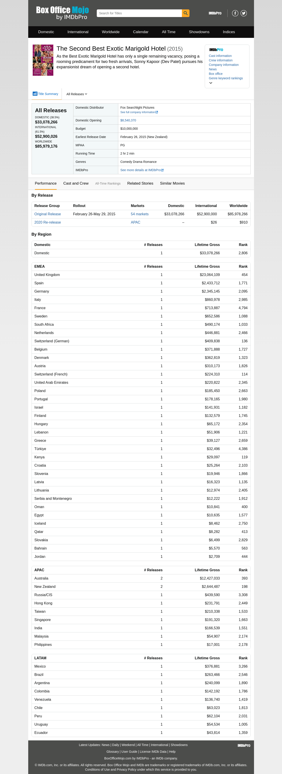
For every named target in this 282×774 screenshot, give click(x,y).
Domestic (46, 32)
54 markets (140, 214)
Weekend (128, 745)
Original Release (47, 214)
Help (172, 751)
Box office (216, 73)
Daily (115, 745)
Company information (224, 65)
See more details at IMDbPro (142, 170)
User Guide (129, 751)
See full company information (140, 112)
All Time (168, 32)
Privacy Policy (126, 769)
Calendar (141, 32)
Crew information (221, 60)
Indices (229, 32)
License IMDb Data (153, 751)
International (77, 32)
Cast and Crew (75, 183)
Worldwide (111, 32)
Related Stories (140, 183)
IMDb (159, 758)
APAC (135, 222)
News (213, 69)
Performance (46, 183)
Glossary (112, 751)
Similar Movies (172, 183)
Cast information (220, 56)
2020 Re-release (47, 222)
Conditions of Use (97, 769)
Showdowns (199, 32)
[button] (227, 80)
